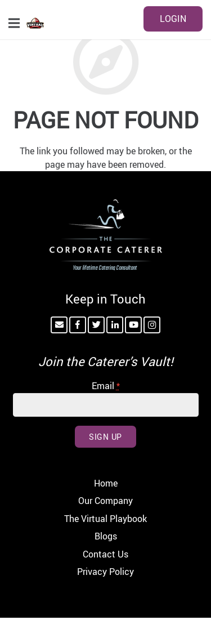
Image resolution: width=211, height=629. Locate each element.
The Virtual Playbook (105, 518)
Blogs (106, 536)
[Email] (59, 324)
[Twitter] (96, 324)
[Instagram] (151, 324)
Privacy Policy (105, 571)
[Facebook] (77, 324)
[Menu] (14, 23)
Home (106, 483)
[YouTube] (133, 324)
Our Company (105, 500)
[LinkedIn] (114, 324)
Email (106, 386)
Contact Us (105, 554)
